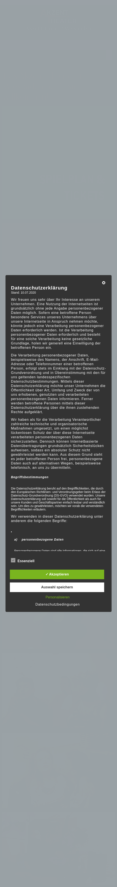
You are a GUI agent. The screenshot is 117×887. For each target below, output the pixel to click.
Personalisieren (58, 597)
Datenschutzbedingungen (57, 604)
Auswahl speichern (57, 587)
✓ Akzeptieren (57, 574)
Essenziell (22, 560)
